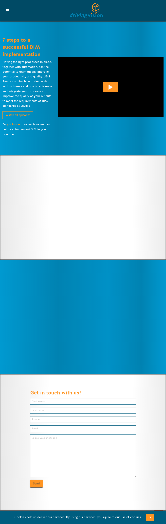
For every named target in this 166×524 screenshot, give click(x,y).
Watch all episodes (17, 115)
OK (150, 517)
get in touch (15, 124)
